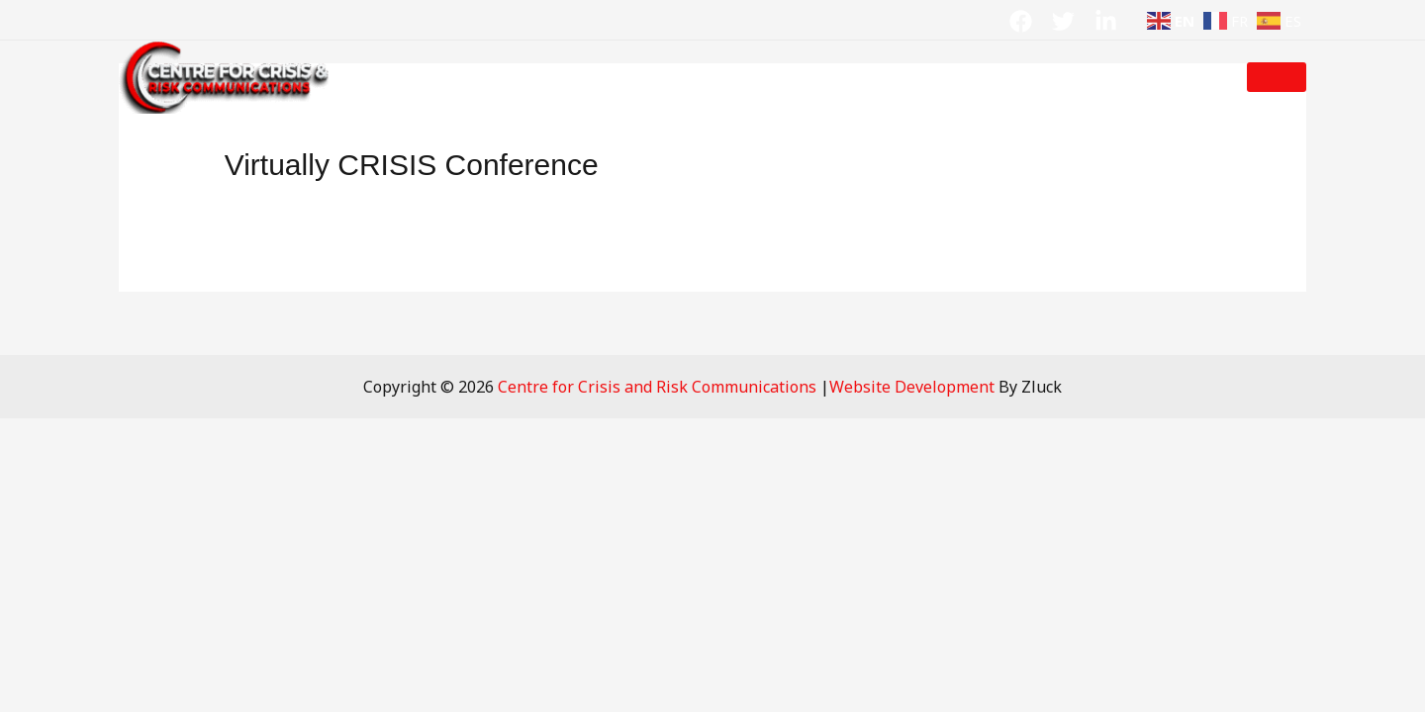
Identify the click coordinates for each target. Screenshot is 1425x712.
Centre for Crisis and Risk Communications (659, 387)
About (491, 77)
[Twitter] (1063, 21)
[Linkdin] (1105, 21)
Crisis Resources (822, 77)
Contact (973, 77)
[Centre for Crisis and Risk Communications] (227, 75)
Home (417, 77)
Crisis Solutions (635, 77)
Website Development (912, 387)
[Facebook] (1020, 21)
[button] (1276, 77)
